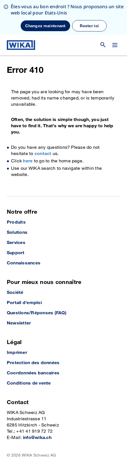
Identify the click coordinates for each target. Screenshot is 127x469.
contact (43, 153)
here (28, 161)
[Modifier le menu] (114, 45)
